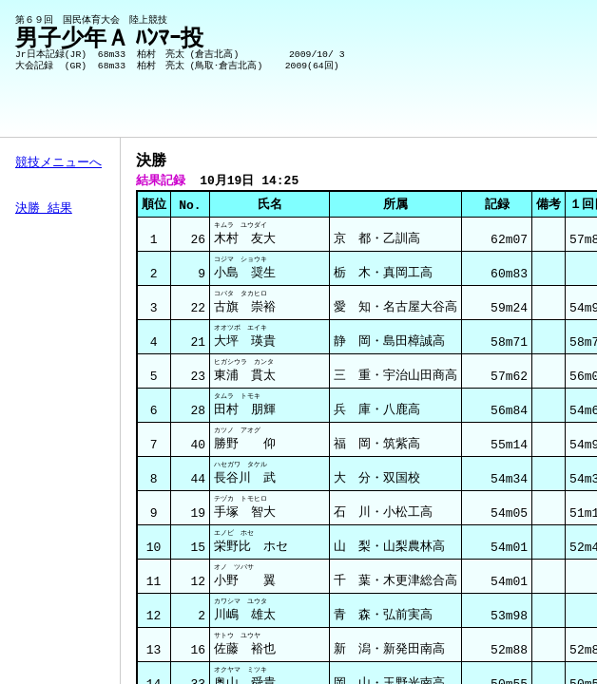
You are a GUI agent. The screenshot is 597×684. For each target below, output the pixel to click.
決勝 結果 (43, 209)
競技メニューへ (58, 163)
